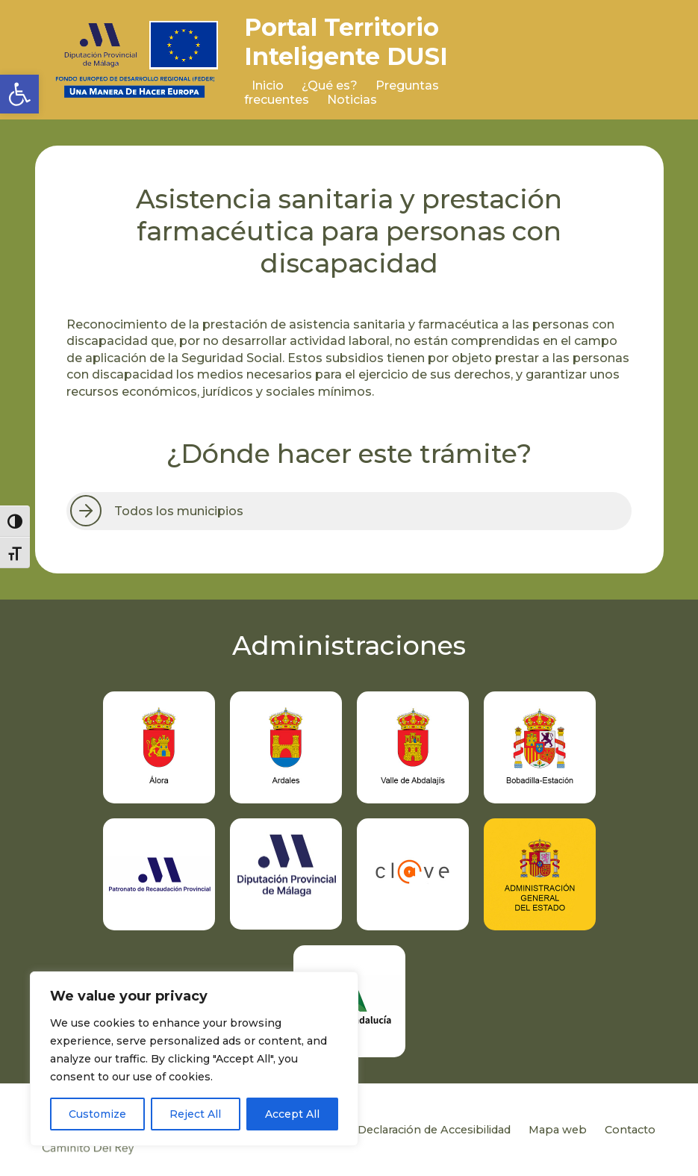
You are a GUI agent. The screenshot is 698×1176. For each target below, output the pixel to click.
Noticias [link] (352, 100)
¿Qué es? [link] (330, 85)
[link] (19, 94)
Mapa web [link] (558, 1129)
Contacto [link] (630, 1129)
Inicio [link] (268, 85)
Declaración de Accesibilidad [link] (434, 1129)
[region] (194, 1058)
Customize (97, 1114)
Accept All (292, 1114)
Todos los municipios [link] (178, 511)
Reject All (195, 1114)
